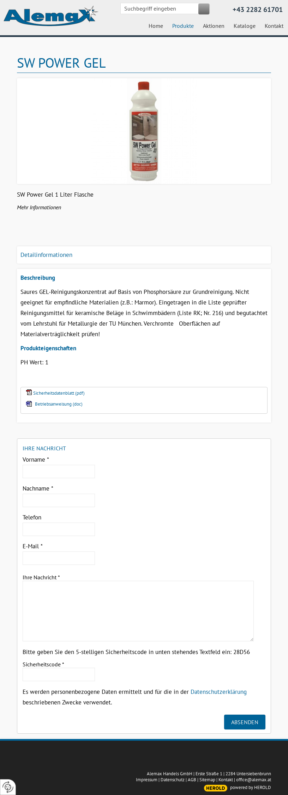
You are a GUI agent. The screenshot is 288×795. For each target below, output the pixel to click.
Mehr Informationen (39, 207)
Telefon (32, 517)
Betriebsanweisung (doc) (59, 404)
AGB (192, 780)
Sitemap (207, 780)
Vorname (36, 459)
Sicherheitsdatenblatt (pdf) (59, 393)
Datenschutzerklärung (219, 692)
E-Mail (33, 546)
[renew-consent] (8, 787)
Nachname (38, 488)
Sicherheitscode (43, 664)
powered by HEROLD (250, 787)
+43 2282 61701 (258, 9)
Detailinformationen (46, 255)
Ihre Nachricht (41, 577)
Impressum (146, 780)
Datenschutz (173, 780)
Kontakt (225, 780)
